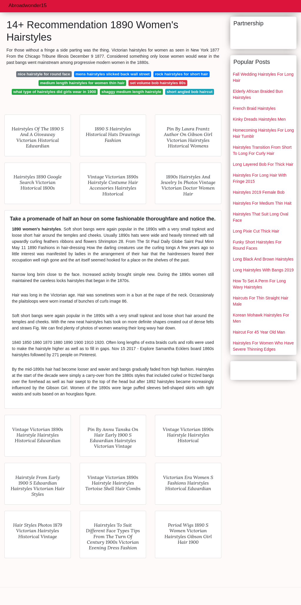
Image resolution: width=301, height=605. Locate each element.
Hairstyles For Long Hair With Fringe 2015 (260, 178)
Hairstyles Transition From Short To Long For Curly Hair (262, 150)
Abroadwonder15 (27, 5)
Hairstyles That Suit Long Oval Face (260, 217)
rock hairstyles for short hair (181, 74)
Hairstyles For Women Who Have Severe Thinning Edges (263, 346)
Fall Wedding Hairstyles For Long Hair (263, 77)
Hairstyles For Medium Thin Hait (262, 203)
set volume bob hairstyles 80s (157, 83)
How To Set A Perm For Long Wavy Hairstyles (259, 284)
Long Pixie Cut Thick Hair (256, 231)
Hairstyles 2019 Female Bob (259, 192)
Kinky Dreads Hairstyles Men (259, 119)
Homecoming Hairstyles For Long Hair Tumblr (263, 133)
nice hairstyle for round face (44, 74)
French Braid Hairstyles (254, 108)
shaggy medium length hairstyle (131, 91)
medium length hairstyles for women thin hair (82, 83)
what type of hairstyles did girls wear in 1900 (54, 91)
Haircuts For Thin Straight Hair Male (260, 301)
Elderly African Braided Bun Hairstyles (258, 94)
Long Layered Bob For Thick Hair (263, 164)
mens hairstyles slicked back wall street (113, 74)
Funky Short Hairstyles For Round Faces (257, 245)
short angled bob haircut (190, 91)
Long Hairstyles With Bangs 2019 (263, 270)
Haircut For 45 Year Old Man (259, 332)
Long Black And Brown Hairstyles (263, 259)
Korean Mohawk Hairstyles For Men (261, 318)
